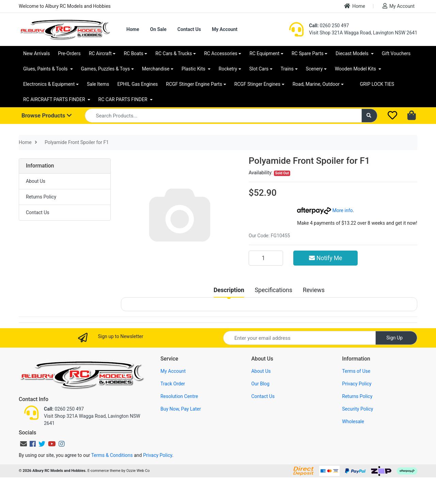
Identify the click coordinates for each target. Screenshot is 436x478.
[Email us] (23, 444)
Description (229, 290)
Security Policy (357, 409)
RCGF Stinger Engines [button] (257, 84)
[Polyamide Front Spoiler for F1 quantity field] (266, 258)
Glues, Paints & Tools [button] (46, 68)
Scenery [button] (314, 68)
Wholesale (353, 421)
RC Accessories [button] (220, 53)
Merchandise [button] (156, 68)
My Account (399, 6)
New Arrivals (36, 53)
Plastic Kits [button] (194, 68)
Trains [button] (287, 68)
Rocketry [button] (228, 68)
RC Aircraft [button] (100, 53)
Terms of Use (356, 371)
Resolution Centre (179, 396)
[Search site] (369, 116)
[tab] (229, 290)
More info (325, 210)
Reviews (314, 290)
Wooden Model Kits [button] (356, 68)
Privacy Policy (356, 383)
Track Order (172, 383)
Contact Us (189, 29)
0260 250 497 (329, 25)
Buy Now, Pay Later (180, 409)
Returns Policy (41, 197)
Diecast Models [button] (353, 53)
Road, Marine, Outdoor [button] (316, 84)
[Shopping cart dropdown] (412, 116)
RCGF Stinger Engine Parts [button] (194, 84)
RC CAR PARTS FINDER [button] (123, 99)
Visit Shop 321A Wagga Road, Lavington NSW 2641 (363, 32)
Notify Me (325, 258)
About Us (35, 181)
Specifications (273, 290)
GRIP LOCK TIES (377, 84)
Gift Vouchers (396, 53)
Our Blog (260, 383)
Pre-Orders (69, 53)
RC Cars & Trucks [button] (173, 53)
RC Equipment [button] (264, 53)
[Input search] (223, 116)
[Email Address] (299, 338)
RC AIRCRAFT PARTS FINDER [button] (54, 99)
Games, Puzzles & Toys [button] (105, 68)
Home (354, 6)
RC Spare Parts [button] (308, 53)
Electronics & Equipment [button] (49, 84)
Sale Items (98, 84)
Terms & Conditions (112, 455)
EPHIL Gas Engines (138, 84)
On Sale (158, 29)
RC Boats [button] (133, 53)
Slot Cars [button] (258, 68)
